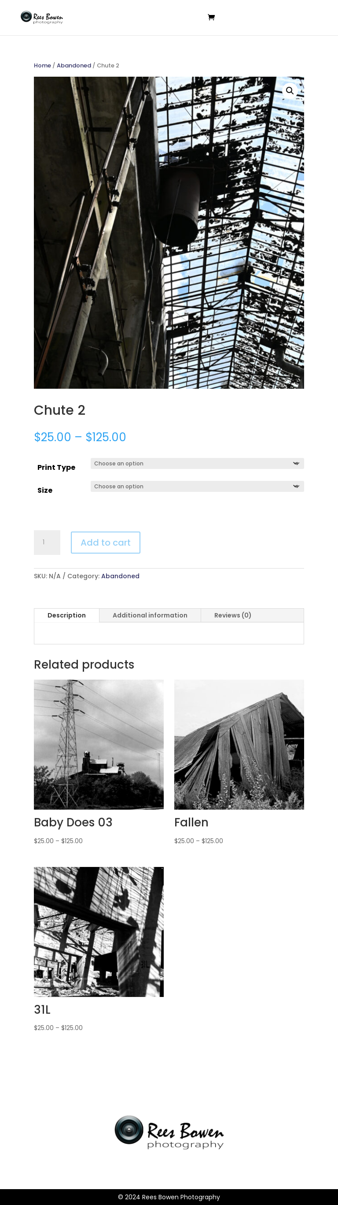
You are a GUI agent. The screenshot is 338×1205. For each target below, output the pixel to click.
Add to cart (106, 542)
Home (42, 65)
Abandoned (74, 65)
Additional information (150, 615)
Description (67, 615)
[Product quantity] (47, 542)
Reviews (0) (233, 615)
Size (44, 490)
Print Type (56, 467)
